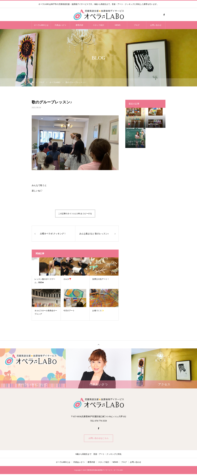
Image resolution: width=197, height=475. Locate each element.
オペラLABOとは (41, 25)
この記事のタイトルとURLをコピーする (75, 213)
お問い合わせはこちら (98, 439)
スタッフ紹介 (98, 25)
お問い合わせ (155, 25)
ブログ (136, 25)
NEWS (117, 25)
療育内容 (79, 25)
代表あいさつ (60, 25)
